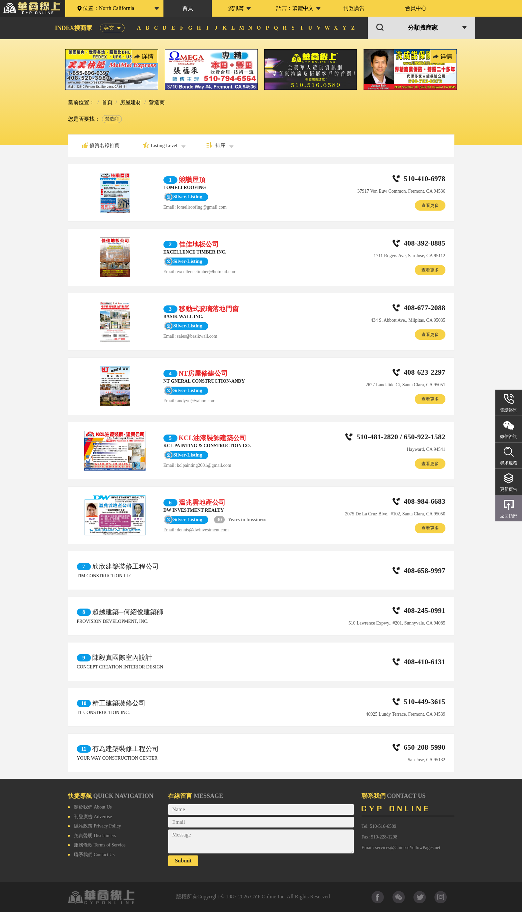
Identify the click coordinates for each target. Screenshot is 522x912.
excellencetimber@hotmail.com (206, 271)
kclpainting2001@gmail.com (204, 465)
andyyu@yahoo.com (196, 400)
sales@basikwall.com (197, 336)
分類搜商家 (423, 28)
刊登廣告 (354, 8)
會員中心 (415, 8)
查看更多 (430, 205)
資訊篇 (236, 8)
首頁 (187, 8)
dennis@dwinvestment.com (203, 529)
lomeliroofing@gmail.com (201, 207)
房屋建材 (130, 102)
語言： (295, 8)
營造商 (112, 118)
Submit (183, 860)
